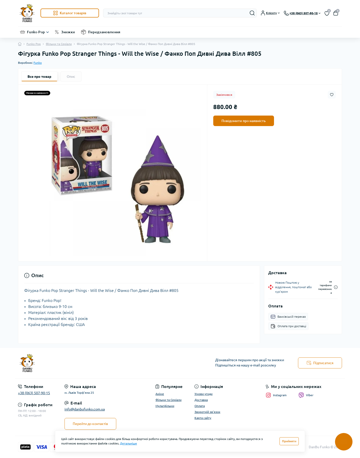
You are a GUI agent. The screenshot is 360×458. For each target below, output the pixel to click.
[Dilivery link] (336, 287)
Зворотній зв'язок (207, 411)
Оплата (199, 405)
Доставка (201, 399)
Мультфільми (165, 405)
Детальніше (128, 443)
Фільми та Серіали (59, 44)
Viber (306, 395)
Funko (38, 62)
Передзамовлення (104, 32)
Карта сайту (202, 417)
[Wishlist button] (332, 95)
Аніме (160, 393)
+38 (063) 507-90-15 (34, 393)
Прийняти (289, 441)
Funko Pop (36, 32)
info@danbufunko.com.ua (84, 409)
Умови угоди (203, 393)
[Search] (252, 13)
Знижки (68, 32)
